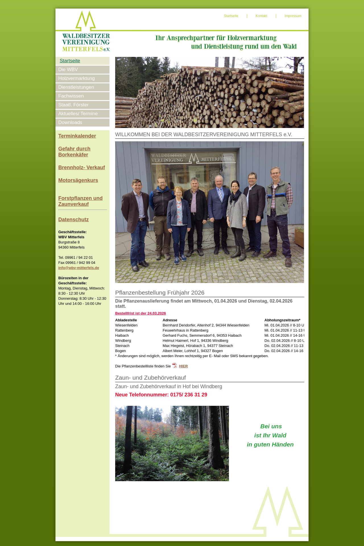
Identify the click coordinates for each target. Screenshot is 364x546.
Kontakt (261, 16)
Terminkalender (77, 136)
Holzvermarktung (76, 78)
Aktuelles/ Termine (78, 113)
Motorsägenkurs (78, 180)
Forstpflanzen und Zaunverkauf (80, 201)
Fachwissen (71, 96)
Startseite (231, 16)
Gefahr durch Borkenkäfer (74, 152)
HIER (183, 366)
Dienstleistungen (76, 87)
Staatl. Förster (73, 104)
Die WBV (68, 69)
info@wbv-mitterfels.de (78, 268)
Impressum (293, 16)
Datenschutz (73, 219)
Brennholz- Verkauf (81, 167)
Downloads (70, 122)
